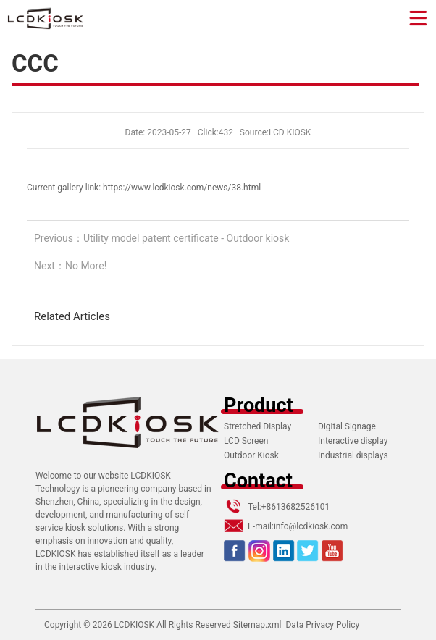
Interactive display (352, 441)
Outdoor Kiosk (251, 455)
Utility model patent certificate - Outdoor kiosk (186, 238)
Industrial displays (353, 455)
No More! (85, 265)
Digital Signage (347, 426)
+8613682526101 (295, 507)
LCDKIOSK (134, 625)
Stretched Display (257, 426)
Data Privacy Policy (322, 625)
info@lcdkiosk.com (311, 526)
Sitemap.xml (257, 625)
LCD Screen (246, 441)
